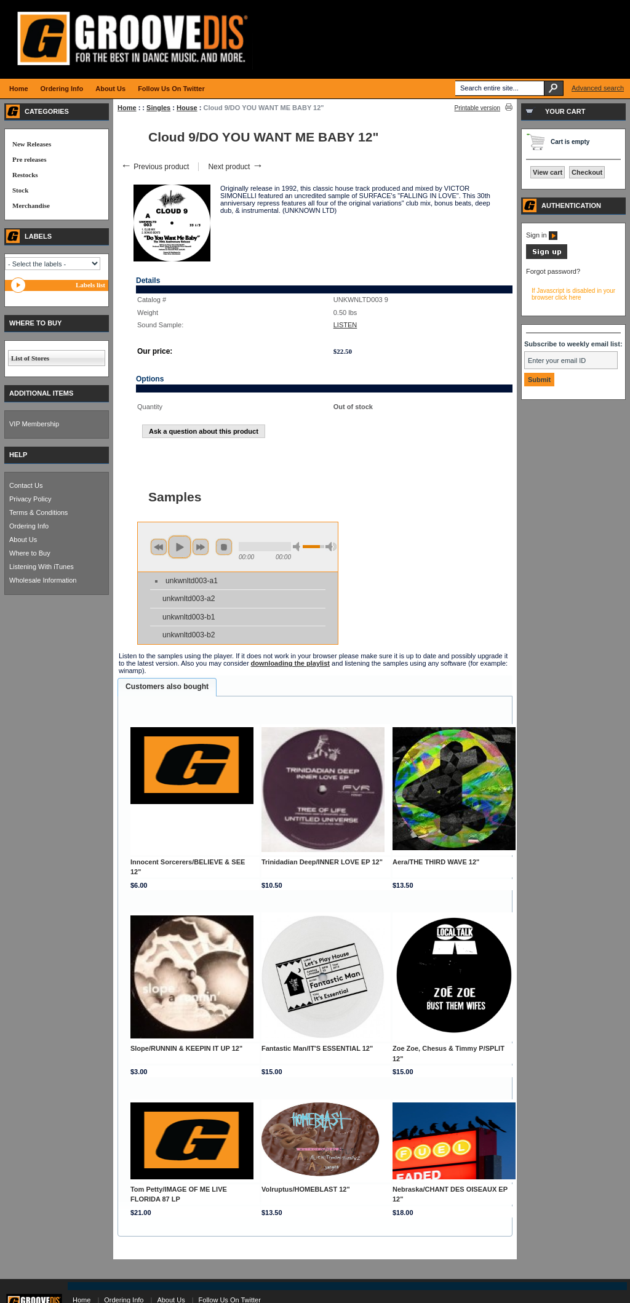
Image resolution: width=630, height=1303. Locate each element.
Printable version (477, 108)
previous (158, 547)
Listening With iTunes (41, 566)
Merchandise (31, 205)
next (200, 547)
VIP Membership (34, 424)
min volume (298, 546)
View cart (547, 172)
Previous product (155, 166)
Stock (20, 190)
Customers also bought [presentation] (167, 686)
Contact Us (25, 485)
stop (224, 547)
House (187, 107)
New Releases (31, 144)
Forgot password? (553, 271)
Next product (235, 166)
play (179, 547)
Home (127, 107)
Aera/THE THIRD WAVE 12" (436, 862)
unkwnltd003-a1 (191, 580)
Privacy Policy (30, 499)
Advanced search (598, 88)
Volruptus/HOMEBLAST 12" (305, 1189)
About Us (23, 539)
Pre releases (29, 159)
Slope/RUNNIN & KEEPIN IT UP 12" (186, 1048)
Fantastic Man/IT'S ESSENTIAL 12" (317, 1048)
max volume (331, 546)
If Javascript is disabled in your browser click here (573, 294)
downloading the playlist (290, 663)
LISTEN (345, 325)
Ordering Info (29, 526)
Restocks (25, 174)
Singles (158, 107)
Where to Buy (29, 553)
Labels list (90, 285)
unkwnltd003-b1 (188, 617)
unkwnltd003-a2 (188, 598)
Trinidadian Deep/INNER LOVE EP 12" (322, 862)
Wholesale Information (42, 580)
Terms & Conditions (38, 512)
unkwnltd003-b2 (188, 635)
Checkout (587, 172)
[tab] (167, 687)
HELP (18, 454)
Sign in (541, 235)
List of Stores (30, 358)
